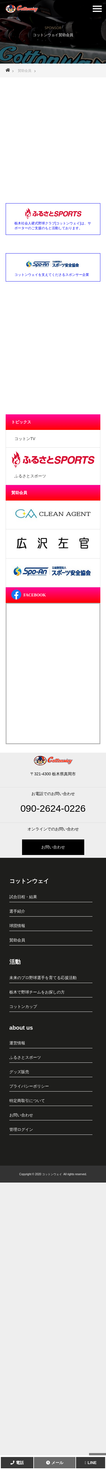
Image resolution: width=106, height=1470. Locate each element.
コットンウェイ (29, 881)
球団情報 (17, 925)
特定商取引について (27, 1100)
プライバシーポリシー (29, 1086)
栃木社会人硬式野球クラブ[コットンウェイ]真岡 (21, 7)
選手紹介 (17, 911)
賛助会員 (17, 940)
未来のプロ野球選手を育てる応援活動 (43, 977)
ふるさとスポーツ (25, 1057)
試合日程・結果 (23, 897)
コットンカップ (23, 1006)
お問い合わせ (53, 847)
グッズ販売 (19, 1072)
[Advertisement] (53, 135)
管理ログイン (21, 1129)
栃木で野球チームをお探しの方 (37, 992)
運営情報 (17, 1043)
